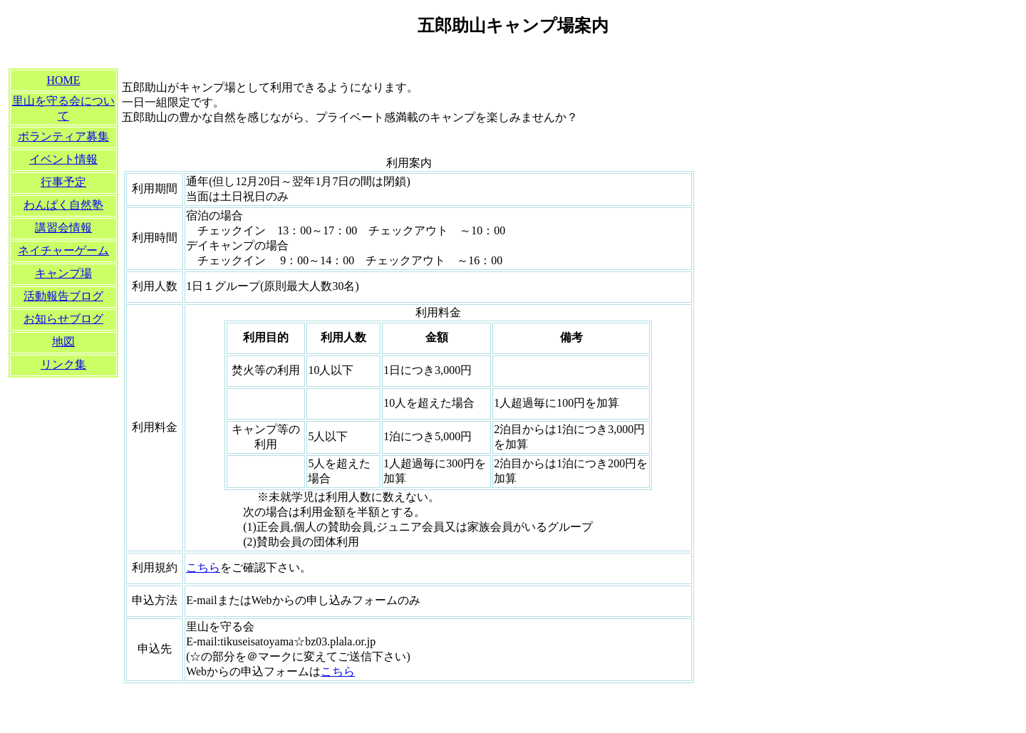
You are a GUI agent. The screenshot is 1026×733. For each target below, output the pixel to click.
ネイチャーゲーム (63, 250)
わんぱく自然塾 (63, 205)
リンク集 (63, 364)
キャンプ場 (63, 273)
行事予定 (63, 182)
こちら (203, 567)
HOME (63, 80)
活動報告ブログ (63, 296)
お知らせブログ (63, 319)
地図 (63, 342)
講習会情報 (63, 228)
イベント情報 (63, 159)
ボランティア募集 (63, 136)
